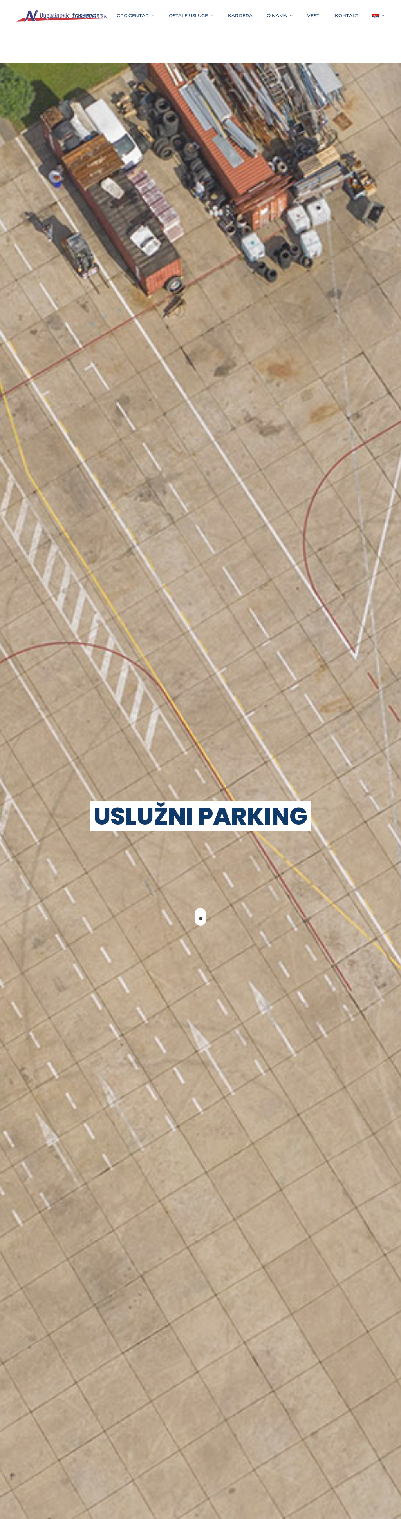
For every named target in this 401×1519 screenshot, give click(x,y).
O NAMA (277, 15)
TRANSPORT (87, 15)
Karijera (240, 15)
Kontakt (346, 15)
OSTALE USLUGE (188, 15)
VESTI (314, 15)
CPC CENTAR (133, 15)
